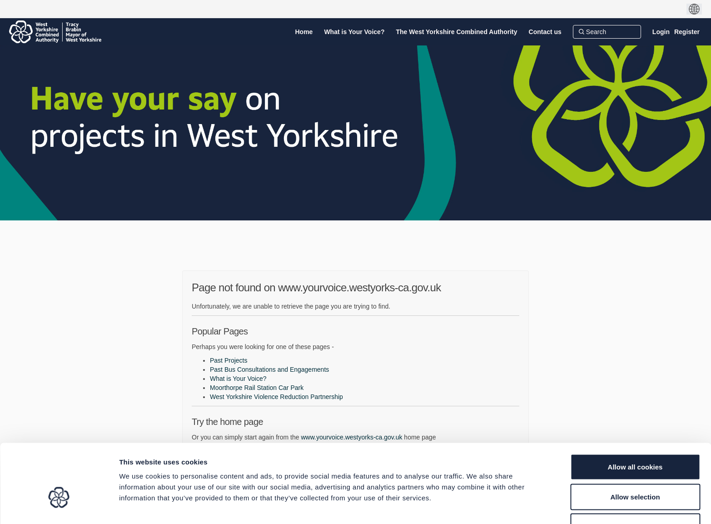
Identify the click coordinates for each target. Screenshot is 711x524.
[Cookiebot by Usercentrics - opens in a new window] (59, 506)
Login (661, 31)
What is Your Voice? (238, 378)
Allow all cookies (635, 412)
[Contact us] (545, 32)
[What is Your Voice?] (354, 32)
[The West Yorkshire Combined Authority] (456, 32)
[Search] (607, 32)
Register (687, 31)
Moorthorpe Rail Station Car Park (256, 387)
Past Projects (228, 360)
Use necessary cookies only (635, 471)
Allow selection (635, 442)
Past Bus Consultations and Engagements (269, 369)
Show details (477, 506)
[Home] (304, 32)
